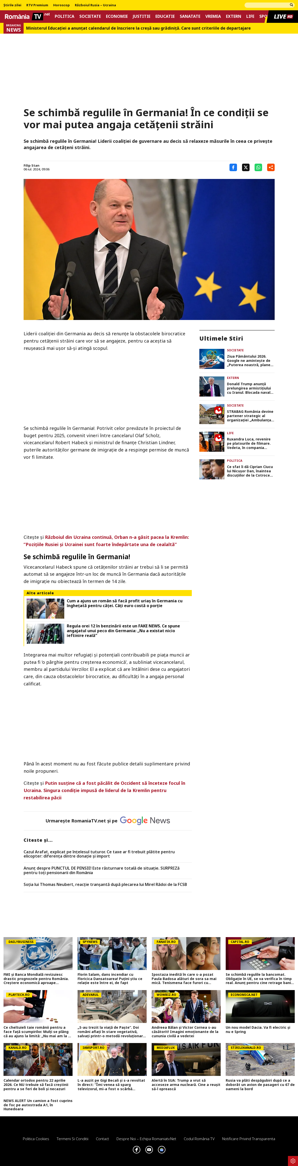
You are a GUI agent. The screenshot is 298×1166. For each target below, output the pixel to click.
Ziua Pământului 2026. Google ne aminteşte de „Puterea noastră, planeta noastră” (250, 360)
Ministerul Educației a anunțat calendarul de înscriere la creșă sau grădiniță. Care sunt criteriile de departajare (138, 28)
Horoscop (61, 5)
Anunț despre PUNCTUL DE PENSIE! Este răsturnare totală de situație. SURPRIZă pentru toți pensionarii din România (102, 870)
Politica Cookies (36, 1138)
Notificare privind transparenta (248, 1138)
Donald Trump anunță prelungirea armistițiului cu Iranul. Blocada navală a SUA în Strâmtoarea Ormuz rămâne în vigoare (250, 388)
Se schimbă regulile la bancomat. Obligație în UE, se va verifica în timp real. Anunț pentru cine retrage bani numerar (259, 979)
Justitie (141, 16)
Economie (117, 16)
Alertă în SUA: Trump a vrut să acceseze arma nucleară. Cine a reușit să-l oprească (186, 1084)
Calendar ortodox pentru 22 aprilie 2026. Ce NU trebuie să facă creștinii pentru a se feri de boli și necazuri (36, 1084)
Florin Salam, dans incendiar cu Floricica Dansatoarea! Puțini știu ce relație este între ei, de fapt (110, 979)
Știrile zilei (12, 5)
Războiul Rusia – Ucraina (95, 5)
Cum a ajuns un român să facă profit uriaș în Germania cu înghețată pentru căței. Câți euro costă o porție (125, 603)
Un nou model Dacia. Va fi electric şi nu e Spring (258, 1029)
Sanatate (190, 16)
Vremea (213, 16)
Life (250, 16)
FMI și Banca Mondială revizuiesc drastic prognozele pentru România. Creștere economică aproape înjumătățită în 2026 (36, 979)
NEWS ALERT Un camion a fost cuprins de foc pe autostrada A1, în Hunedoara (38, 1105)
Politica (64, 16)
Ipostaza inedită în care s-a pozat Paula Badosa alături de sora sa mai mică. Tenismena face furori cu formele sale (184, 979)
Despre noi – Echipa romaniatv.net (146, 1138)
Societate (90, 16)
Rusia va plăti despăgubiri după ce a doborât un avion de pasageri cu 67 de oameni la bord (260, 1084)
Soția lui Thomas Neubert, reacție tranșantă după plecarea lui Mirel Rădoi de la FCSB (105, 884)
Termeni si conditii (72, 1138)
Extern (233, 16)
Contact (102, 1138)
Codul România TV (199, 1138)
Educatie (165, 16)
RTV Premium (37, 5)
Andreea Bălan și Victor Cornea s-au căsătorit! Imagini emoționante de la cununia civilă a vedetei (185, 1031)
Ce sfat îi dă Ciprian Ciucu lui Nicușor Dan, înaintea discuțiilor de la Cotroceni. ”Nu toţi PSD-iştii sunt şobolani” (250, 471)
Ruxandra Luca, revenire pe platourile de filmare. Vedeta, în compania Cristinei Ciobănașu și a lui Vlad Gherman (250, 443)
